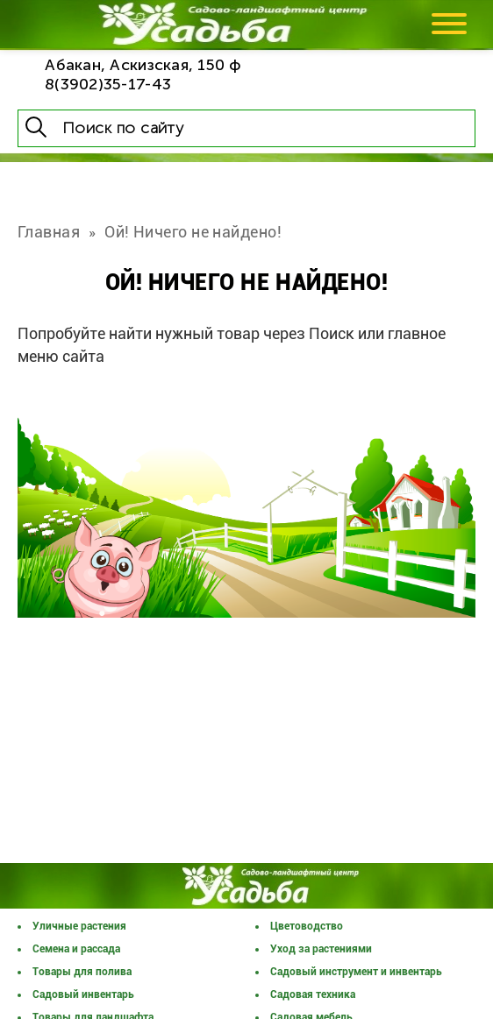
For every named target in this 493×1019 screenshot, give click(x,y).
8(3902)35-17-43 (108, 84)
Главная (49, 232)
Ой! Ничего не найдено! (193, 232)
